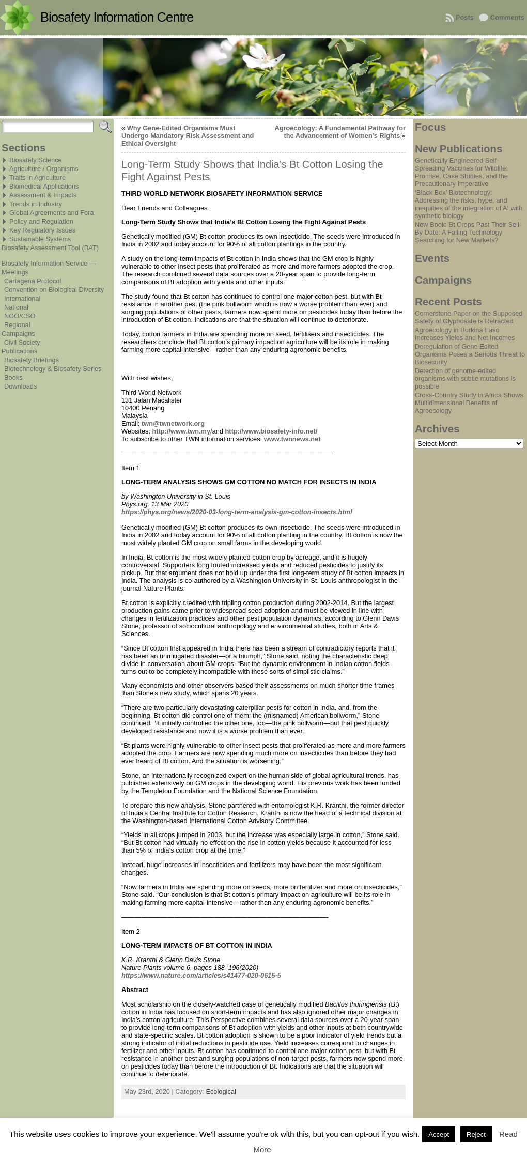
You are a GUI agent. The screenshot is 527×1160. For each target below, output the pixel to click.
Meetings (15, 272)
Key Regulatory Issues (42, 230)
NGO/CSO (19, 316)
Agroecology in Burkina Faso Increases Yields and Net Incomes (465, 334)
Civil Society (22, 342)
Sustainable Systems (40, 239)
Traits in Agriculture (37, 177)
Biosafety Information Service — (49, 263)
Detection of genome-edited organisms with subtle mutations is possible (465, 378)
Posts (465, 17)
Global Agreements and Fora (51, 212)
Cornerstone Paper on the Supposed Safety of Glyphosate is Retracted (468, 317)
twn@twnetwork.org (173, 423)
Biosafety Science (35, 160)
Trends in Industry (35, 204)
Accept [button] (438, 1134)
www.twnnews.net (292, 439)
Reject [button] (476, 1134)
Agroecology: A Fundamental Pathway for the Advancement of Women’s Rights (340, 132)
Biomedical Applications (44, 186)
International (22, 298)
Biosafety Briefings (31, 360)
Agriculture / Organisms (44, 169)
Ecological (221, 1091)
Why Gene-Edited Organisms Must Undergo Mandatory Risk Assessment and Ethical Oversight (187, 135)
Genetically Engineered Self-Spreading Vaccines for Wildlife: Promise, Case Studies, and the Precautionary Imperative (461, 172)
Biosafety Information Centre (116, 17)
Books (13, 377)
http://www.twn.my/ (182, 431)
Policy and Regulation (41, 221)
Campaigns (18, 333)
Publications (19, 351)
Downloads (20, 386)
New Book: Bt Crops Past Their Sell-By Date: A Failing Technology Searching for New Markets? (468, 232)
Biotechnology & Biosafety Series (53, 369)
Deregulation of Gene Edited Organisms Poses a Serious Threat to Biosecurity (470, 354)
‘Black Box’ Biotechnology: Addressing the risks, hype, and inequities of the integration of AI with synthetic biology (468, 204)
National (16, 307)
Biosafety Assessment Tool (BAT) (50, 248)
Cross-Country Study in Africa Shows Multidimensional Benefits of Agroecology (469, 402)
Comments (507, 17)
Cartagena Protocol (32, 281)
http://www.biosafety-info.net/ (271, 431)
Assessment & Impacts (42, 195)
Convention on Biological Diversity (54, 289)
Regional (17, 325)
